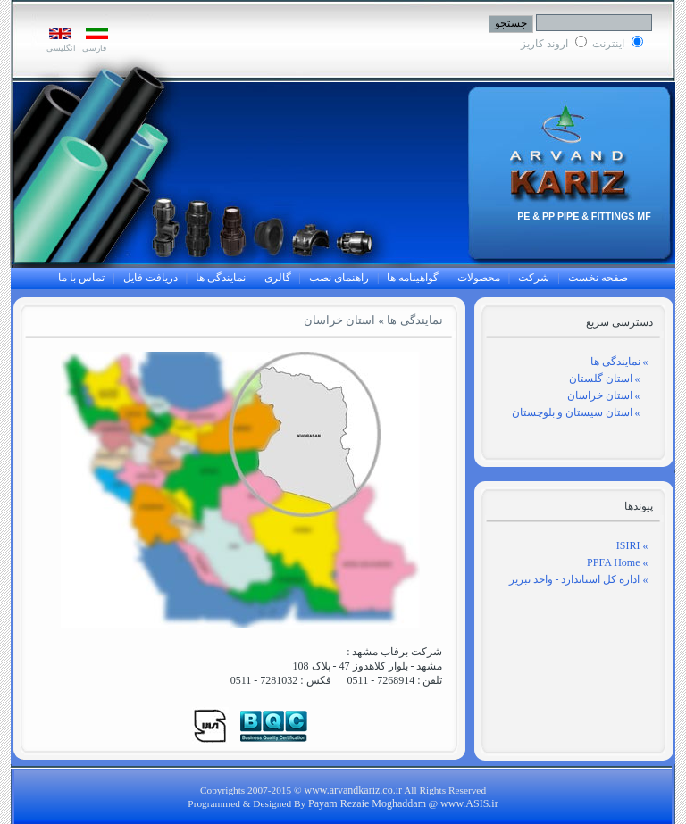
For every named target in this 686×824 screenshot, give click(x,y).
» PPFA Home (617, 562)
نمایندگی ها (221, 277)
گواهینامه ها (413, 277)
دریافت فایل (150, 277)
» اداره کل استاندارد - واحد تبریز (578, 579)
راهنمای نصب (339, 277)
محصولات (478, 277)
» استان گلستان (608, 378)
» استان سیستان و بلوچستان (580, 412)
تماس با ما (81, 277)
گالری (277, 277)
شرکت (533, 277)
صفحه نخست (598, 277)
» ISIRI (632, 545)
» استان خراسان (607, 395)
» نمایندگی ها (619, 361)
